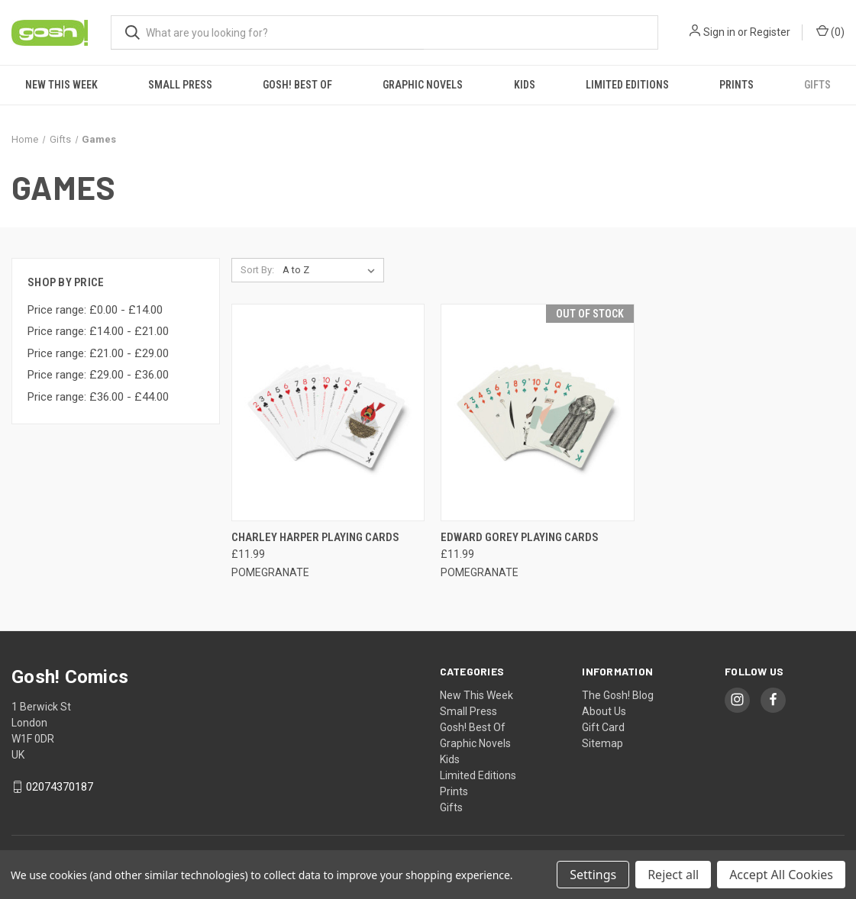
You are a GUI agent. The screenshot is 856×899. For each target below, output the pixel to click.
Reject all (673, 874)
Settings (593, 874)
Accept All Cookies (781, 874)
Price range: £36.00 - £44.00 (98, 397)
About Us (604, 711)
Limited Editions (627, 85)
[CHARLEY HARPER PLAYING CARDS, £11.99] (328, 412)
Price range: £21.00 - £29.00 (98, 353)
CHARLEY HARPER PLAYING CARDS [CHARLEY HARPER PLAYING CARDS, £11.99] (315, 537)
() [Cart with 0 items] (830, 31)
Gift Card (603, 727)
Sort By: (257, 270)
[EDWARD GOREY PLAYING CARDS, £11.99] (538, 412)
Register (770, 32)
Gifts (817, 85)
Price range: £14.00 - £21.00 (98, 331)
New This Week (61, 85)
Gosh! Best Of (297, 85)
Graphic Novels (423, 85)
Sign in (719, 32)
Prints (736, 85)
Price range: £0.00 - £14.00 (95, 310)
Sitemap (602, 743)
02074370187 (59, 787)
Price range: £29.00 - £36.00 (98, 375)
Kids (524, 85)
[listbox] (331, 270)
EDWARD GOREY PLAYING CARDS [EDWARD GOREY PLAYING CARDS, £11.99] (520, 537)
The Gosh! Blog (618, 695)
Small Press (180, 85)
